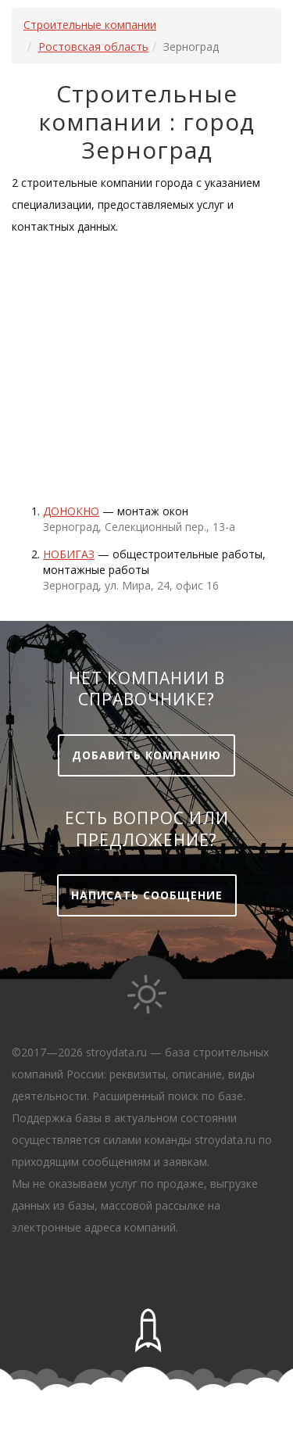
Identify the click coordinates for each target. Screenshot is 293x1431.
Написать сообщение (147, 895)
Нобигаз (69, 554)
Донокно (71, 511)
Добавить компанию (146, 755)
